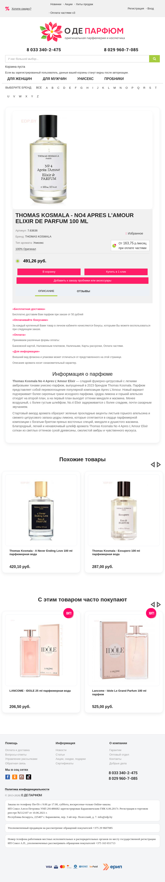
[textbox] (77, 58)
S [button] (150, 87)
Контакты (115, 758)
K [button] (103, 87)
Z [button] (38, 96)
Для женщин (19, 79)
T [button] (156, 87)
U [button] (8, 96)
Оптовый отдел (119, 754)
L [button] (109, 87)
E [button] (70, 87)
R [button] (144, 87)
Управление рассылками (21, 758)
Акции (68, 4)
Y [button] (32, 96)
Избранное (134, 233)
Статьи (60, 754)
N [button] (121, 87)
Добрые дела (118, 763)
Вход (151, 8)
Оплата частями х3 (62, 12)
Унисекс (85, 79)
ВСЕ (39, 87)
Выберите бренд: (18, 87)
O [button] (126, 87)
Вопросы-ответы (15, 754)
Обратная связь (15, 763)
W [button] (20, 96)
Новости (61, 750)
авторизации (120, 72)
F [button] (75, 87)
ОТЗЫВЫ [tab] (83, 291)
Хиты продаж (84, 4)
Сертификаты (64, 763)
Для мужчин (55, 79)
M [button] (114, 87)
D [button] (64, 87)
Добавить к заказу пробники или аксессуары (82, 280)
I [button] (92, 87)
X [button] (26, 96)
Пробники (114, 79)
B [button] (52, 87)
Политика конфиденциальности (27, 789)
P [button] (132, 87)
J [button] (98, 87)
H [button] (87, 87)
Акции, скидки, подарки (71, 758)
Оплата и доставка (17, 750)
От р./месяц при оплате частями (133, 245)
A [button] (47, 87)
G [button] (81, 87)
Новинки (55, 4)
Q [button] (138, 87)
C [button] (58, 87)
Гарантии (115, 750)
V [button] (14, 96)
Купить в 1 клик (116, 271)
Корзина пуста (15, 66)
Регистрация (136, 8)
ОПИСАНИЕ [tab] (46, 291)
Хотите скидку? (21, 8)
